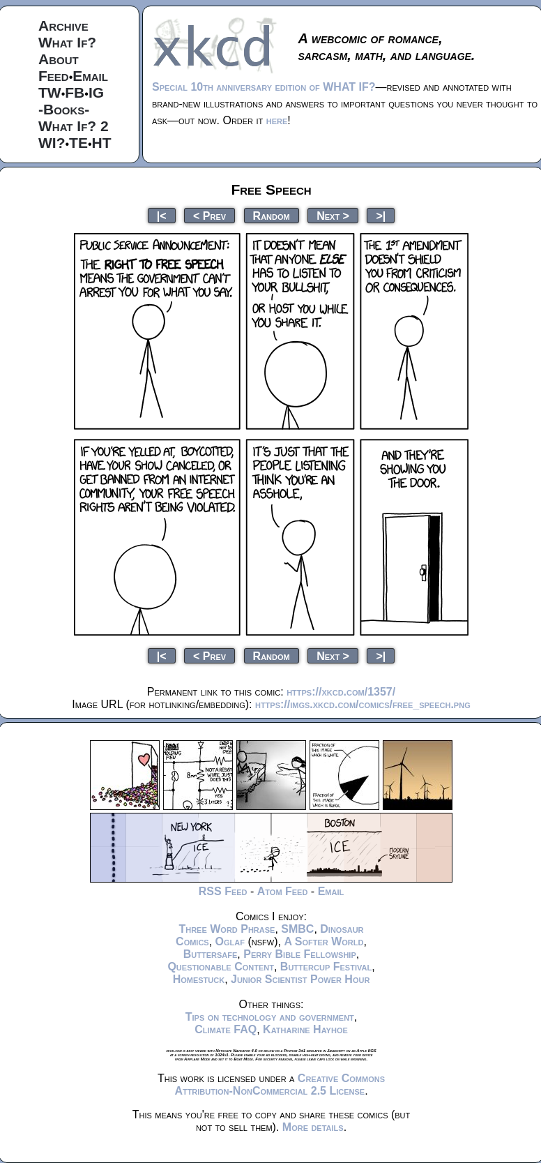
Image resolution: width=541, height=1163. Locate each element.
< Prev (209, 215)
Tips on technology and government (269, 1017)
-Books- (63, 109)
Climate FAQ (226, 1029)
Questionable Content (220, 967)
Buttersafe (210, 954)
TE (78, 143)
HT (102, 143)
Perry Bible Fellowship (299, 954)
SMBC (297, 929)
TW (49, 92)
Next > (333, 215)
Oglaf (230, 941)
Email (90, 76)
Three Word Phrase (226, 929)
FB (74, 92)
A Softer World (323, 941)
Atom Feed (282, 891)
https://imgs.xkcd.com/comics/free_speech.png (363, 704)
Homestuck (199, 979)
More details (313, 1127)
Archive (63, 25)
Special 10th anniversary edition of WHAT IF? (263, 87)
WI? (51, 143)
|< (162, 215)
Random (271, 215)
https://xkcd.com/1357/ (341, 692)
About (58, 59)
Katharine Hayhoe (305, 1029)
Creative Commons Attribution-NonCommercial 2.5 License (279, 1084)
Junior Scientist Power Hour (300, 979)
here (277, 120)
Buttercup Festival (326, 967)
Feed (53, 76)
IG (96, 92)
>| (381, 215)
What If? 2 (73, 126)
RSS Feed (223, 891)
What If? (67, 42)
